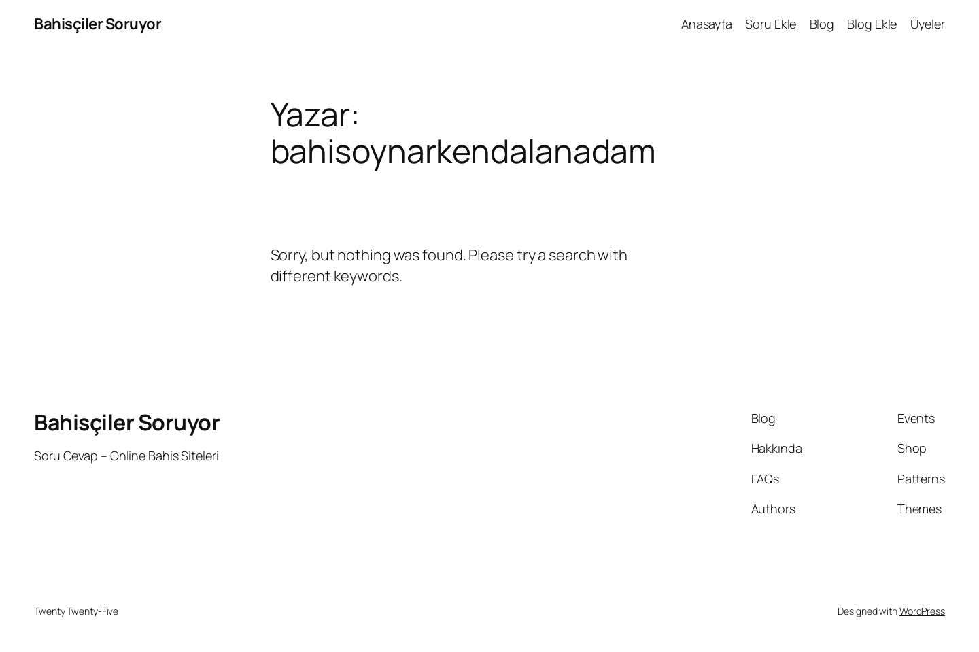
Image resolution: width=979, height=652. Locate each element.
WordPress (922, 610)
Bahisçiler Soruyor (97, 24)
